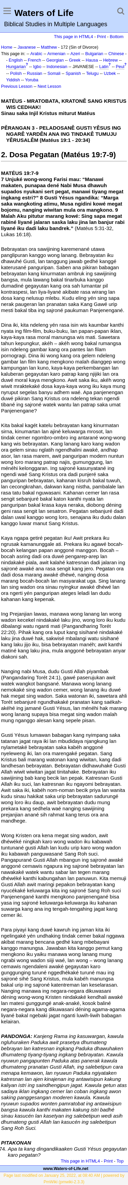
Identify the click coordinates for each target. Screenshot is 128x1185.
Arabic (36, 53)
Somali (53, 73)
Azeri (75, 53)
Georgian (55, 60)
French (34, 60)
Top (120, 1161)
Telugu (92, 73)
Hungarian (16, 66)
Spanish (73, 73)
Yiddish (13, 80)
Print (101, 36)
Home (6, 47)
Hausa (92, 60)
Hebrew (110, 60)
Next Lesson (49, 86)
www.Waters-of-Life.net (65, 1168)
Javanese (26, 47)
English (16, 60)
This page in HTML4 (73, 36)
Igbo (37, 66)
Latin (104, 66)
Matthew (49, 47)
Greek (75, 60)
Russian (34, 73)
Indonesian (56, 66)
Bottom (117, 36)
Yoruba (31, 80)
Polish (16, 73)
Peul (120, 66)
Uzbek (110, 73)
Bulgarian (94, 53)
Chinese (116, 53)
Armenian (56, 53)
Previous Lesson (16, 86)
